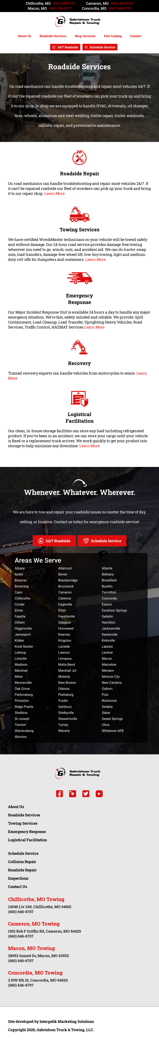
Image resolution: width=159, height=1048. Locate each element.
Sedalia (107, 707)
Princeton (22, 701)
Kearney (64, 634)
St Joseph (22, 719)
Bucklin (107, 586)
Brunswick (65, 586)
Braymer (21, 580)
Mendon (108, 671)
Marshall (21, 671)
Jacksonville (111, 628)
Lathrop (20, 653)
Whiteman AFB (113, 731)
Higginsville (23, 628)
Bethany (108, 574)
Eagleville (65, 604)
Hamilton (108, 622)
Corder (20, 604)
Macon (107, 659)
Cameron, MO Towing (34, 923)
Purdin (63, 701)
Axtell (19, 574)
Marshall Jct (67, 671)
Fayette (20, 616)
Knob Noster (24, 647)
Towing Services (79, 229)
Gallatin (107, 616)
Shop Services (85, 36)
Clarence (64, 598)
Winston (21, 737)
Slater (106, 713)
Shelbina (21, 713)
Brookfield (109, 580)
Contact (135, 36)
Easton (107, 604)
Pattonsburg (24, 695)
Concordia (109, 598)
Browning (22, 586)
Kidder (19, 640)
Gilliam (20, 622)
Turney (63, 725)
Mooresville (23, 683)
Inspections (18, 878)
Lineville (21, 659)
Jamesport (23, 634)
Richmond (109, 701)
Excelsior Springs (114, 610)
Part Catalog (113, 36)
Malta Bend (66, 665)
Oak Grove (22, 689)
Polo (105, 695)
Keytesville (110, 634)
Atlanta (107, 568)
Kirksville (108, 640)
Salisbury (65, 707)
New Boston (67, 683)
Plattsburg (65, 695)
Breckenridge (67, 580)
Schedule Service (102, 47)
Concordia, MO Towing (35, 972)
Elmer (19, 610)
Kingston (64, 640)
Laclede (64, 647)
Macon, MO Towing (31, 948)
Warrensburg (24, 731)
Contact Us (17, 886)
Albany (20, 568)
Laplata (107, 647)
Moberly (64, 677)
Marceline (109, 665)
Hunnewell (66, 628)
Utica (106, 725)
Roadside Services (53, 36)
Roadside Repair (79, 173)
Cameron (65, 592)
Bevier (62, 574)
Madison (21, 665)
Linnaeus (64, 659)
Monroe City (111, 677)
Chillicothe (22, 598)
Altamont (65, 568)
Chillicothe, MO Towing (36, 899)
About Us (24, 36)
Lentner (107, 653)
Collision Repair (22, 861)
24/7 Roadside (68, 47)
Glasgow (64, 622)
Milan (19, 677)
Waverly (64, 731)
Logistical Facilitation (80, 417)
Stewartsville (67, 719)
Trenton (20, 725)
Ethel (62, 610)
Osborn (107, 689)
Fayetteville (66, 616)
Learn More (54, 193)
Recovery (79, 363)
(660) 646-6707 (64, 3)
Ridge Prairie (24, 707)
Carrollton (109, 592)
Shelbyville (66, 713)
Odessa (63, 689)
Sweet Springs (112, 719)
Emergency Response (79, 298)
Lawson (64, 653)
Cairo (18, 592)
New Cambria (112, 683)
